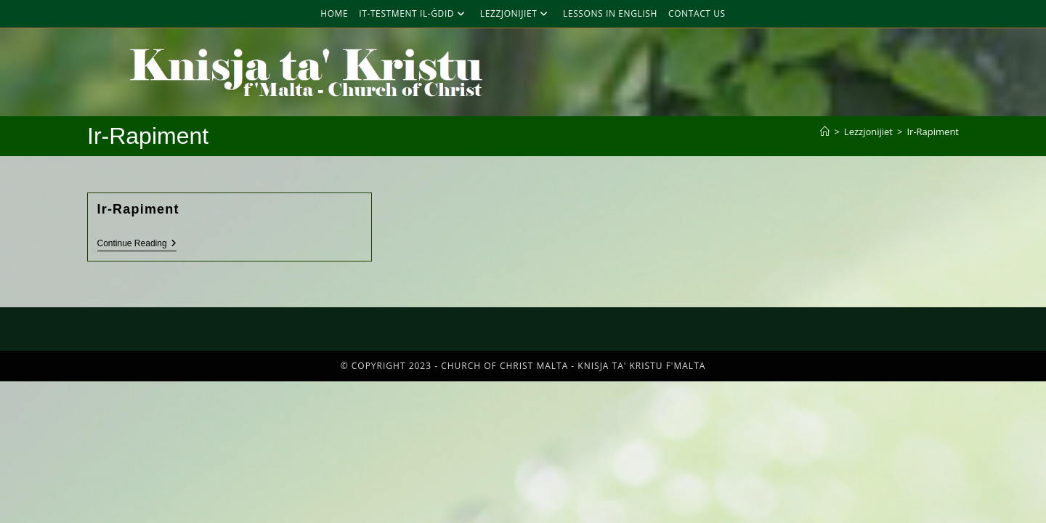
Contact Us (697, 13)
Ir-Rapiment (933, 131)
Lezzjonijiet (516, 13)
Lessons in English (610, 13)
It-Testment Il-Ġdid (414, 13)
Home (334, 13)
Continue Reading (137, 243)
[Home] (825, 131)
